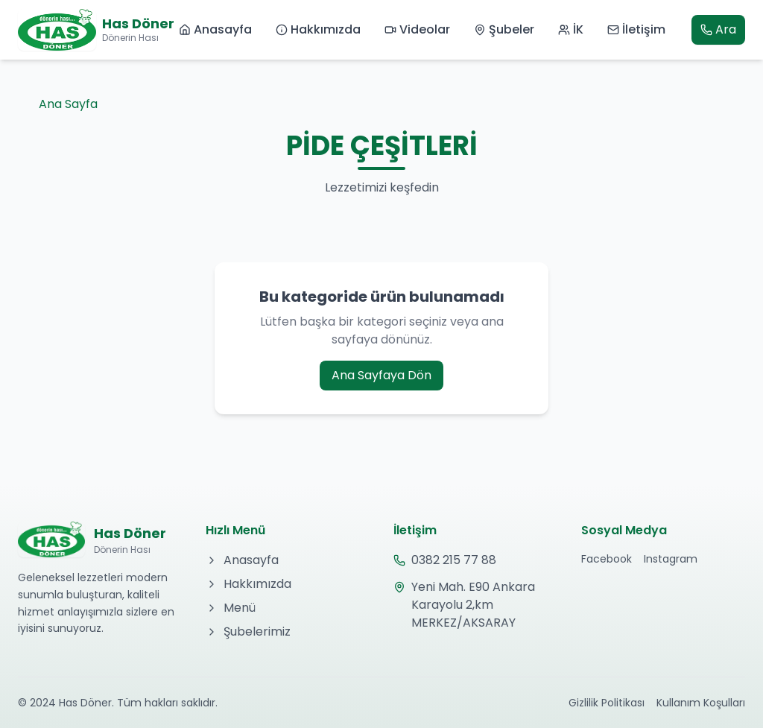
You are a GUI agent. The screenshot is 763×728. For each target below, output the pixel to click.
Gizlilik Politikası (607, 702)
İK (570, 29)
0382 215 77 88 (444, 560)
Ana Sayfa (58, 104)
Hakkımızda (318, 29)
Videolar (417, 29)
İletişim (636, 29)
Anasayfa (215, 29)
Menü (231, 607)
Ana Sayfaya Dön (381, 375)
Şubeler (504, 29)
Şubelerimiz (248, 631)
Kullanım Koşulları (700, 702)
